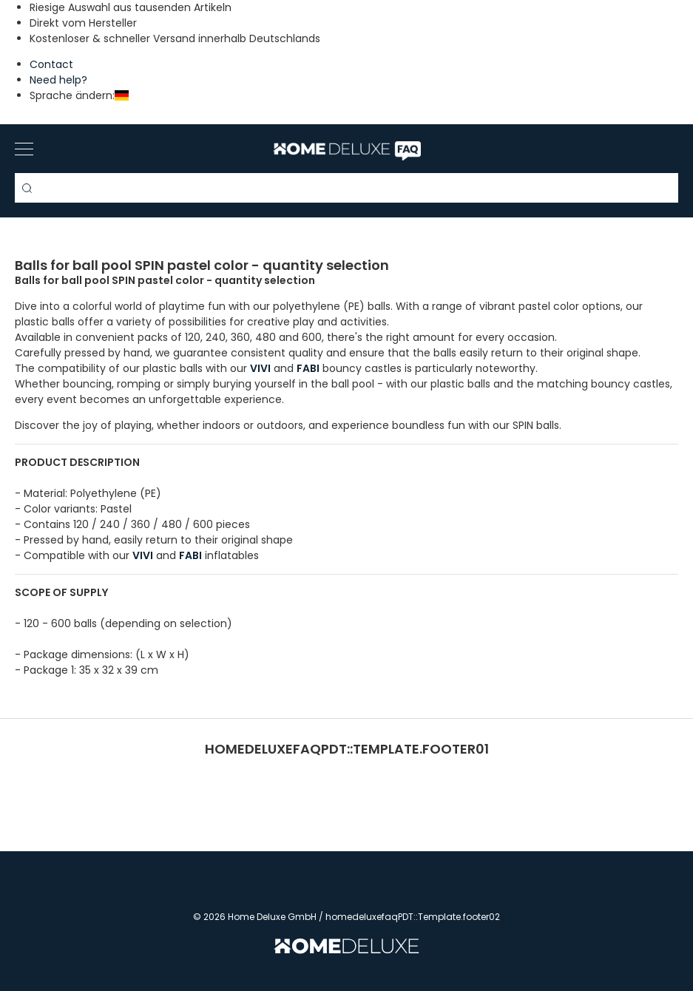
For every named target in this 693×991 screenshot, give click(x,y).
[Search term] (346, 188)
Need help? (58, 79)
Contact (51, 64)
